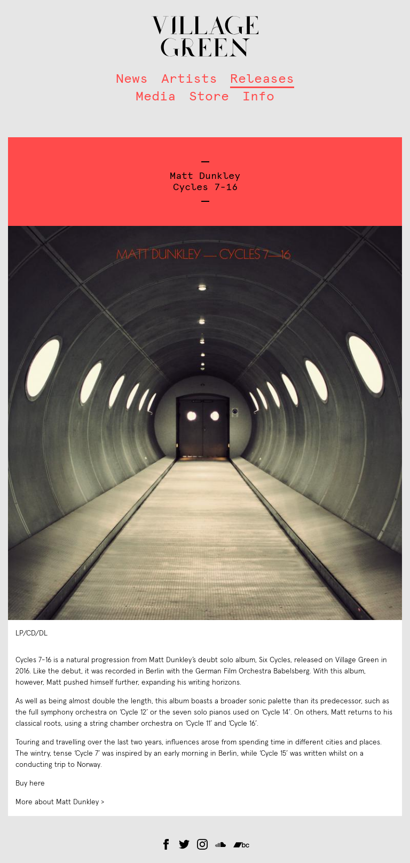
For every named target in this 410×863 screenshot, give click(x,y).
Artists (189, 78)
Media (156, 96)
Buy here (30, 783)
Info (258, 96)
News (132, 78)
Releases (262, 78)
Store (209, 96)
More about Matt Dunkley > (59, 802)
